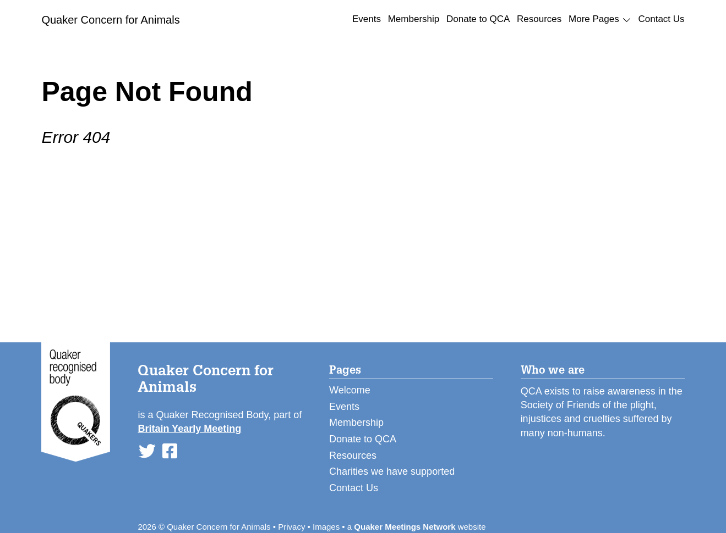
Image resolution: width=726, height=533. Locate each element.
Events (366, 19)
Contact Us (661, 19)
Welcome (349, 390)
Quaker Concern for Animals (110, 20)
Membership (414, 19)
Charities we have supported (392, 471)
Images (326, 526)
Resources (539, 19)
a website (416, 526)
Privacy (291, 526)
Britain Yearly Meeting (189, 428)
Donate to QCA (478, 19)
